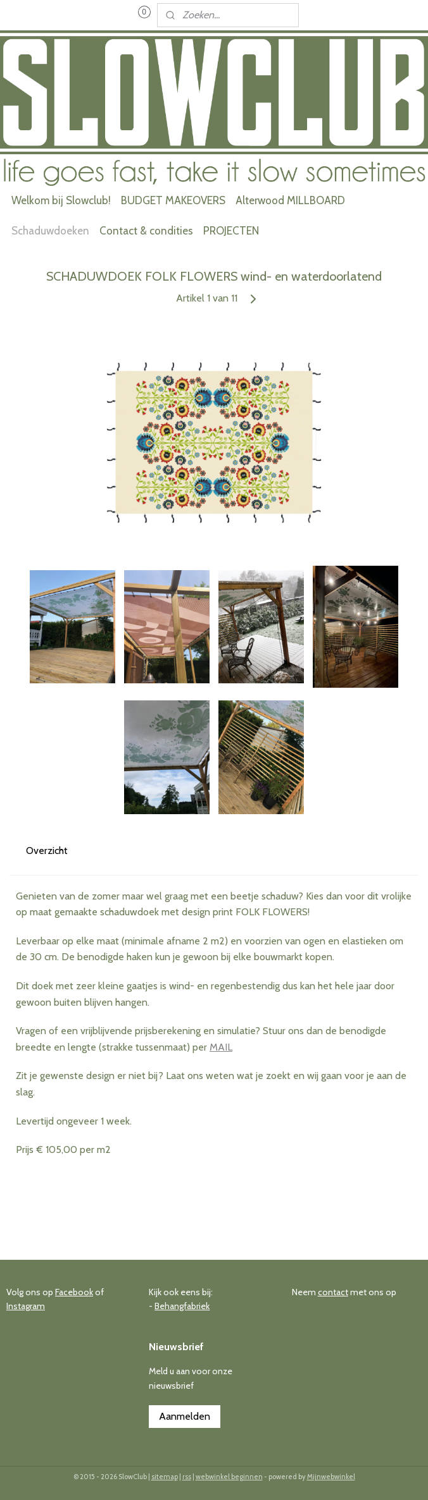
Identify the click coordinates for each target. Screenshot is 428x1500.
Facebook (74, 1292)
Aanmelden (184, 1416)
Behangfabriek (182, 1306)
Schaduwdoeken (50, 230)
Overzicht (47, 850)
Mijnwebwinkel (331, 1476)
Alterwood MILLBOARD (290, 200)
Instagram (25, 1306)
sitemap (164, 1476)
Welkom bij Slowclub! (61, 200)
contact (333, 1292)
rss (186, 1476)
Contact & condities (146, 230)
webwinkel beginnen (229, 1476)
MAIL (221, 1047)
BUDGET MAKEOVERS (173, 200)
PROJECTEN (231, 230)
